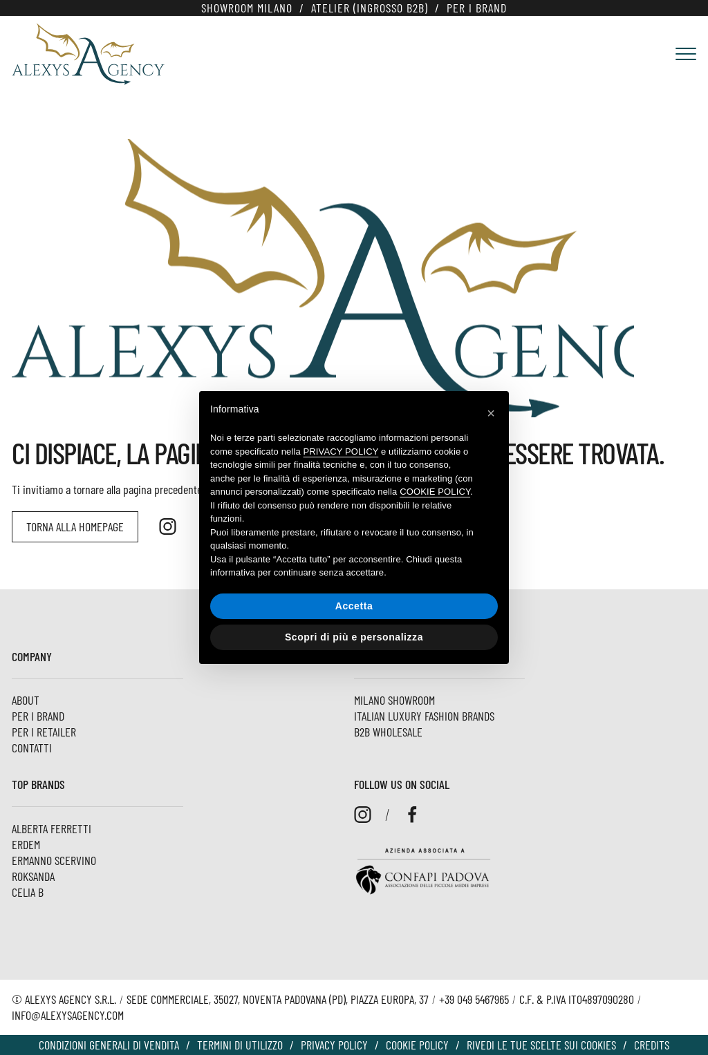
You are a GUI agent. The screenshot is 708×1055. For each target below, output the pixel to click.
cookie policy (435, 491)
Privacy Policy (334, 1044)
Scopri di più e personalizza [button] (354, 637)
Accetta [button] (354, 605)
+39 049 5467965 (474, 999)
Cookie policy (417, 1044)
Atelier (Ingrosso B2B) (369, 7)
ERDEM (26, 844)
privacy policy (341, 451)
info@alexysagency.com (68, 1015)
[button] (491, 413)
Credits (651, 1044)
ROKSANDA (33, 876)
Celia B (28, 892)
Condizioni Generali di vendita (109, 1044)
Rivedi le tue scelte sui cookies (541, 1044)
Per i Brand (477, 7)
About (25, 699)
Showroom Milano (246, 7)
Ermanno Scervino (54, 860)
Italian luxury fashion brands (424, 715)
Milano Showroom (394, 699)
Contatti (32, 747)
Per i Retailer (44, 731)
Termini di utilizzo (240, 1044)
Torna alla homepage (75, 526)
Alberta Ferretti (51, 828)
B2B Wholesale (388, 731)
